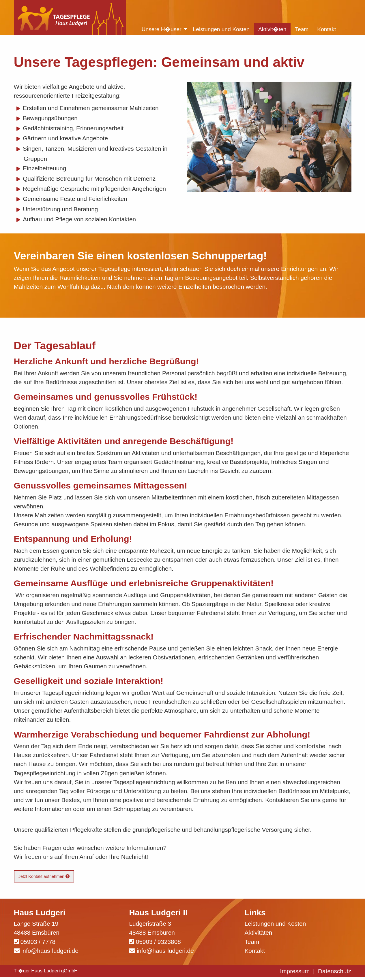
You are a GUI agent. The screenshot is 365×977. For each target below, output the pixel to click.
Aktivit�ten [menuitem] (272, 29)
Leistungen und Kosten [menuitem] (221, 29)
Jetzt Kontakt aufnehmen (44, 876)
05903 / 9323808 (158, 941)
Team (251, 941)
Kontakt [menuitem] (326, 29)
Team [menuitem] (301, 29)
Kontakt (254, 950)
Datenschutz (334, 971)
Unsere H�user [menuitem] (161, 29)
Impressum (295, 971)
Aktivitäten (258, 932)
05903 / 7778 (37, 941)
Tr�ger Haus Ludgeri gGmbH (46, 971)
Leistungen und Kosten (275, 923)
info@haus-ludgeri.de (49, 950)
